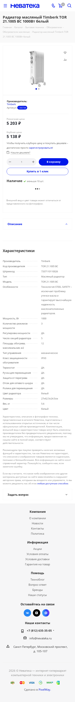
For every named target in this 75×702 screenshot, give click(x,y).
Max (45, 613)
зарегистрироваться (40, 147)
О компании (37, 518)
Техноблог (37, 579)
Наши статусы (37, 595)
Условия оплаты (38, 554)
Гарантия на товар (37, 564)
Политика (37, 533)
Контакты (37, 528)
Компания (38, 512)
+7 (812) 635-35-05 (39, 630)
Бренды (37, 590)
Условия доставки (37, 559)
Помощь (37, 573)
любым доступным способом (52, 483)
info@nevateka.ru (40, 638)
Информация (37, 542)
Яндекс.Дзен (36, 613)
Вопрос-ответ (37, 584)
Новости (37, 523)
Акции (37, 549)
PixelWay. (45, 689)
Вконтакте (27, 613)
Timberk (11, 104)
